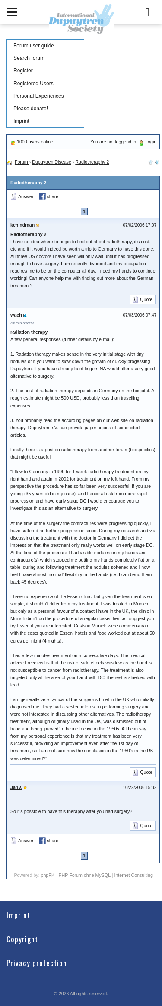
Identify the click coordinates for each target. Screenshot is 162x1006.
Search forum (28, 58)
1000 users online (35, 141)
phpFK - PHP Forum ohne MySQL (76, 875)
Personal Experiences (38, 96)
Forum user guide (33, 46)
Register (23, 71)
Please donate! (30, 109)
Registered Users (33, 84)
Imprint (21, 121)
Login (150, 141)
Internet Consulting (133, 875)
